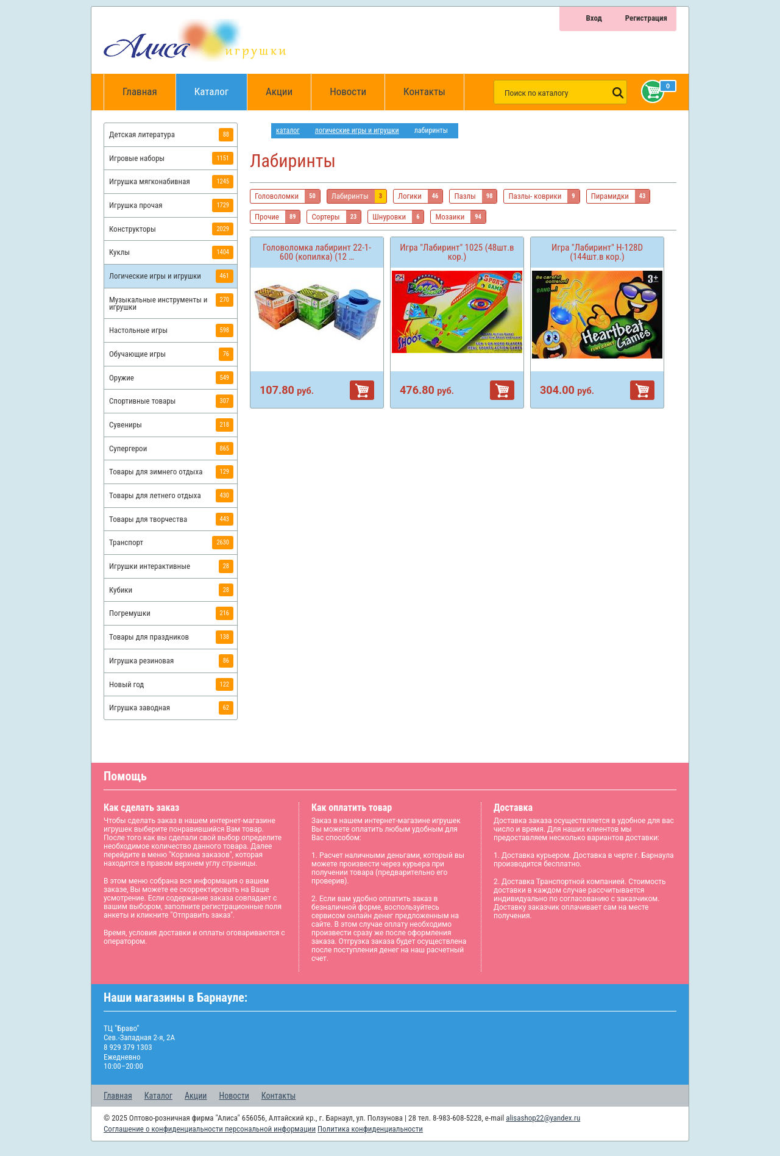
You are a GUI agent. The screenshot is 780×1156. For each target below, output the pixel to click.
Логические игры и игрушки (357, 130)
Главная (143, 92)
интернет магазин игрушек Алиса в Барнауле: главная (260, 130)
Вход (593, 18)
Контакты (424, 91)
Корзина (650, 91)
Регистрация (646, 18)
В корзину (362, 390)
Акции (279, 91)
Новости (348, 91)
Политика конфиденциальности (370, 1128)
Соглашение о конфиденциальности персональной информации (210, 1128)
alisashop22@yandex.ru (543, 1117)
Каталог (220, 86)
